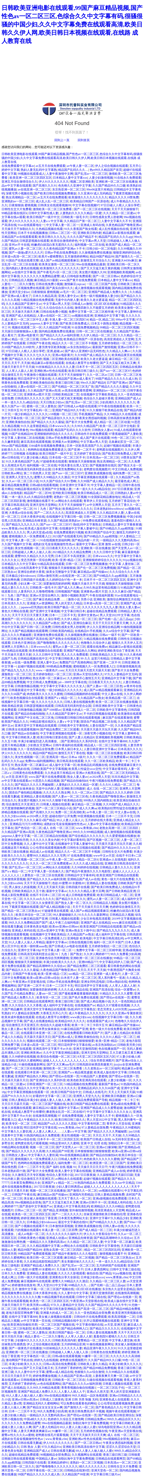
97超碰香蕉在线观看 (53, 461)
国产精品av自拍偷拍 (25, 733)
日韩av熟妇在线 (19, 768)
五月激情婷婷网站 (76, 256)
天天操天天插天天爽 (25, 311)
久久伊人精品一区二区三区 (98, 335)
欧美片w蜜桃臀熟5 (50, 256)
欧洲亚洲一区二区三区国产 (108, 1163)
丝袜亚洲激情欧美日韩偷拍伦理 (105, 1214)
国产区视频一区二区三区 (103, 839)
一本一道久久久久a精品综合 (20, 402)
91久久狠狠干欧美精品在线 (105, 410)
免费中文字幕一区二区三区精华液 (91, 311)
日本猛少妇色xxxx (93, 1277)
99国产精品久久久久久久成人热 (116, 378)
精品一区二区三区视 (25, 339)
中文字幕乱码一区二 (37, 410)
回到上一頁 (61, 140)
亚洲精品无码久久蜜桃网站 (24, 1060)
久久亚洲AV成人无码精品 (95, 193)
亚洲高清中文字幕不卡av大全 (52, 1048)
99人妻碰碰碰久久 (65, 914)
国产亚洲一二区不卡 (81, 449)
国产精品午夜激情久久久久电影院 (88, 871)
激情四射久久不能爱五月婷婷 (94, 307)
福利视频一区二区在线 (89, 244)
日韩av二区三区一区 (62, 232)
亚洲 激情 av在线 (109, 544)
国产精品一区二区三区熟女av (21, 910)
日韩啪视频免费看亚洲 (36, 1379)
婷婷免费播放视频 (45, 1375)
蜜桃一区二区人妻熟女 (42, 406)
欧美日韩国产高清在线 (33, 638)
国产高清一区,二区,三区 (93, 1308)
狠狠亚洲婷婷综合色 (126, 252)
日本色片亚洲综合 (24, 642)
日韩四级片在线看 (33, 579)
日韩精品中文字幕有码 (80, 875)
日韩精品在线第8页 (77, 1470)
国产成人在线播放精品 (39, 1021)
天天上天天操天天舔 (50, 887)
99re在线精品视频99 (57, 1395)
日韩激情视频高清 (128, 666)
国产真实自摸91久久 (59, 288)
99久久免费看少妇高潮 (125, 954)
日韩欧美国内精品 (61, 630)
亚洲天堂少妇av (19, 292)
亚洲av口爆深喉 (106, 1147)
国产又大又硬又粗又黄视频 (64, 398)
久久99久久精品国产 (84, 426)
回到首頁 (84, 140)
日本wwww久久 (59, 426)
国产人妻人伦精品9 (81, 737)
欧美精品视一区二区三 (121, 697)
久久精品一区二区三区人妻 (85, 1241)
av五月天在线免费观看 (50, 165)
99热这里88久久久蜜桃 (64, 1143)
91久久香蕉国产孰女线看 (80, 228)
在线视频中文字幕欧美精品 (98, 394)
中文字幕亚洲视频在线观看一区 (93, 477)
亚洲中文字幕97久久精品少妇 (109, 1218)
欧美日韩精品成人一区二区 (96, 493)
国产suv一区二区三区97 (115, 370)
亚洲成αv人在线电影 (112, 859)
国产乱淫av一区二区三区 (91, 173)
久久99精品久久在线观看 (120, 414)
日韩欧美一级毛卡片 (74, 217)
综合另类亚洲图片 (102, 1060)
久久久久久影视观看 (71, 1273)
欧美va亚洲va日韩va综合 (43, 977)
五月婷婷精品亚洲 (73, 1344)
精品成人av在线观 (42, 851)
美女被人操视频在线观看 (40, 1198)
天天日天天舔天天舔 (15, 1103)
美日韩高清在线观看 (69, 761)
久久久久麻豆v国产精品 (124, 591)
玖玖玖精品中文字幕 (125, 776)
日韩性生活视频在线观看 (83, 847)
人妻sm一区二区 (46, 993)
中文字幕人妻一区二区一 (62, 225)
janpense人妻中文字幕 (44, 323)
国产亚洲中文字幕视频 (45, 611)
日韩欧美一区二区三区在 (68, 1379)
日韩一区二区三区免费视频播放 (105, 516)
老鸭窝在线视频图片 (109, 449)
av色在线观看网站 (49, 1383)
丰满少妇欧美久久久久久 (60, 962)
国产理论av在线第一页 (115, 997)
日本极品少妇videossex (21, 575)
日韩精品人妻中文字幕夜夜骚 (122, 524)
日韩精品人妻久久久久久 (116, 867)
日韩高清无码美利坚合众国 (33, 469)
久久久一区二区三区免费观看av (107, 757)
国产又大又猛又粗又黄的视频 (100, 268)
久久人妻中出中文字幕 (39, 843)
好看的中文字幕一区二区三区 (52, 1096)
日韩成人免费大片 (70, 1159)
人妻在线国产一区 (101, 725)
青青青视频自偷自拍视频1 (78, 1387)
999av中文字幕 (125, 319)
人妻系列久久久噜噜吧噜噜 (36, 591)
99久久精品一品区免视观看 (90, 1395)
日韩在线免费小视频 (49, 284)
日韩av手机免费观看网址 (62, 437)
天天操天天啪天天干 (69, 1269)
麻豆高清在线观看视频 (36, 441)
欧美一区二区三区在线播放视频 (117, 701)
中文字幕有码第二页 (91, 1123)
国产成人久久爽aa (70, 587)
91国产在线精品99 (21, 433)
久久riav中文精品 (123, 1182)
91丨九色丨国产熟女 (47, 508)
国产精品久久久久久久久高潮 (25, 1151)
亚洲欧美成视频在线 (98, 473)
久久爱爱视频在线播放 (121, 835)
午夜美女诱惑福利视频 (91, 418)
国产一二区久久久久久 (49, 512)
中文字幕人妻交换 (121, 1340)
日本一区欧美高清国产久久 (85, 445)
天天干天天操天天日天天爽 (90, 906)
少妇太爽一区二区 (30, 583)
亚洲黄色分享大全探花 (64, 1277)
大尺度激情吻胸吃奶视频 (18, 808)
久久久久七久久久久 (37, 355)
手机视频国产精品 (91, 414)
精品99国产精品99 (102, 256)
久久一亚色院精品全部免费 (36, 749)
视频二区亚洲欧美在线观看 (61, 359)
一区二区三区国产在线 (101, 284)
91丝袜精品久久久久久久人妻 (55, 366)
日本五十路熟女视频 (104, 323)
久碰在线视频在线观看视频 (104, 1379)
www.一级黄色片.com (50, 670)
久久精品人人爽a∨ (118, 351)
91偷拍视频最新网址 (32, 1064)
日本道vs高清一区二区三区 (19, 256)
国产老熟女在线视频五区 (65, 638)
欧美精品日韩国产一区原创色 (89, 201)
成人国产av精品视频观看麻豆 (59, 260)
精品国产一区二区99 (37, 493)
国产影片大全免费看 (79, 422)
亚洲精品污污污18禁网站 (26, 824)
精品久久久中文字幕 (31, 1088)
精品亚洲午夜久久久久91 (100, 1348)
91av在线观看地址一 (31, 225)
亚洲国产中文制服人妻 (57, 489)
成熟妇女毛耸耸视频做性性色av (54, 544)
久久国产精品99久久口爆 (108, 185)
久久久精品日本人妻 (110, 512)
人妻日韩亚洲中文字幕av (100, 749)
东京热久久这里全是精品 (118, 1289)
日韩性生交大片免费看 (17, 209)
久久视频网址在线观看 (87, 1454)
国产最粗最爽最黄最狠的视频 (78, 993)
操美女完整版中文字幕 (61, 571)
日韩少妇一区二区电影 (101, 248)
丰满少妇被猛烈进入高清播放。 (39, 741)
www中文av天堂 (104, 855)
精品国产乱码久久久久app (115, 236)
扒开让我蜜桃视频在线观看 (101, 1320)
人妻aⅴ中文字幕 (51, 221)
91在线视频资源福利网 (55, 540)
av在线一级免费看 (24, 662)
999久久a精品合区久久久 (123, 1419)
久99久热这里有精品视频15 (101, 587)
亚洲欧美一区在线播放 (96, 548)
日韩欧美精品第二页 (65, 394)
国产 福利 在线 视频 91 (61, 1167)
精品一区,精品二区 (102, 319)
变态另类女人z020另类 (112, 1009)
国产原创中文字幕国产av (35, 1206)
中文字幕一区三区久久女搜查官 (33, 902)
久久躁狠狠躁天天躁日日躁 (115, 1174)
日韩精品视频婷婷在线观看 (82, 694)
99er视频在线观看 (41, 429)
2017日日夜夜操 (122, 489)
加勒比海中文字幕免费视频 (91, 1423)
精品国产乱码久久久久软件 (73, 429)
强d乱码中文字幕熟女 (87, 524)
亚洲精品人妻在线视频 (36, 796)
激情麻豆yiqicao (74, 284)
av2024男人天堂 (99, 776)
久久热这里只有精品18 (60, 772)
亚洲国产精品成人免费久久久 (108, 292)
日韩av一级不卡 (109, 634)
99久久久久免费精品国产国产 (28, 922)
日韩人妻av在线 (113, 1226)
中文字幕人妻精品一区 (106, 485)
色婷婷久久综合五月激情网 (66, 1419)
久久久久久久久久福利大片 (64, 1234)
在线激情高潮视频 (45, 1115)
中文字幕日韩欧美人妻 (64, 658)
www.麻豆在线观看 (124, 922)
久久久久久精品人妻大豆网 (86, 891)
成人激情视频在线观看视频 (93, 288)
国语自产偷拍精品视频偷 (25, 792)
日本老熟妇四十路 (14, 1170)
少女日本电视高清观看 (95, 918)
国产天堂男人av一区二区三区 (75, 1147)
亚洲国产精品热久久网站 (80, 650)
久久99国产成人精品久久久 (92, 355)
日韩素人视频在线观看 (55, 804)
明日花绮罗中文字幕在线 (34, 378)
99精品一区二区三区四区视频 (119, 327)
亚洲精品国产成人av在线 (83, 879)
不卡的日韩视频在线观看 (99, 713)
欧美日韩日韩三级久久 (83, 370)
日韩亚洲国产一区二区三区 (45, 1084)
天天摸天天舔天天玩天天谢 (99, 729)
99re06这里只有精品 (99, 189)
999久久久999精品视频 (88, 831)
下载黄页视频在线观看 (24, 906)
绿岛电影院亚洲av (110, 1427)
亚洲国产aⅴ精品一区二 (60, 697)
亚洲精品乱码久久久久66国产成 (99, 1088)
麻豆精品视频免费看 (15, 485)
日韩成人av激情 (81, 303)
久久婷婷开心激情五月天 (83, 678)
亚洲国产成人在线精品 (21, 315)
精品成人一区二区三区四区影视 (105, 745)
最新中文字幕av (86, 544)
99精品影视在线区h (14, 213)
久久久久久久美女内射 (45, 839)
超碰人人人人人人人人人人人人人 (66, 1060)
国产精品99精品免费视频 (99, 1368)
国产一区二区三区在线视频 (92, 209)
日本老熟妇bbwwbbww (108, 508)
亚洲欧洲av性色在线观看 (50, 370)
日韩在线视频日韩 (80, 942)
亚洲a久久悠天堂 (98, 1391)
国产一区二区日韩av (106, 276)
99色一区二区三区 (123, 437)
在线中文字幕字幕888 (113, 741)
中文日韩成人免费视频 (127, 469)
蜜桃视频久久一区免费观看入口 (30, 536)
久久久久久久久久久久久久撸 (21, 1297)
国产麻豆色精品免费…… (50, 599)
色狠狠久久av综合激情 (89, 1371)
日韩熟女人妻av (102, 429)
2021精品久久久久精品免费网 (72, 552)
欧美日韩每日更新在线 (52, 737)
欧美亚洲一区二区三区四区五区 (31, 177)
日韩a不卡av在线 (51, 339)
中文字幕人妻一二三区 (17, 599)
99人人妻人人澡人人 (70, 820)
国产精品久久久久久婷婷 (25, 359)
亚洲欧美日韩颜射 (73, 788)
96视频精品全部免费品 (55, 1454)
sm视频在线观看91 (111, 1190)
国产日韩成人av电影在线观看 (77, 406)
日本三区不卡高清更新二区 (73, 556)
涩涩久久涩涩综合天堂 (121, 1446)
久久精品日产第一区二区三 (82, 221)
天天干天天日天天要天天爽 (30, 615)
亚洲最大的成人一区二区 (78, 709)
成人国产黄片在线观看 (95, 437)
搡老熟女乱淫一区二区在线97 (65, 1111)
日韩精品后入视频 (21, 280)
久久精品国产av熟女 (46, 623)
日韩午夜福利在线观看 (68, 745)
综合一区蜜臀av (125, 989)
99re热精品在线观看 (15, 650)
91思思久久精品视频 (45, 780)
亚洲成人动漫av (56, 1237)
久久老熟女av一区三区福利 (102, 1068)
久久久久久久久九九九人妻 (100, 607)
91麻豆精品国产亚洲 (34, 918)
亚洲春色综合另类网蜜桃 (52, 958)
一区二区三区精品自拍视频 (49, 835)
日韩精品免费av (95, 1419)
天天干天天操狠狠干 (124, 209)
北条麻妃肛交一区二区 (124, 441)
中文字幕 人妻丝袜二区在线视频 (23, 437)
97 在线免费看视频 (79, 855)
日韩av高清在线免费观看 (59, 1364)
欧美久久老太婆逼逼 (94, 299)
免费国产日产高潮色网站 (75, 662)
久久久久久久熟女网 (56, 792)
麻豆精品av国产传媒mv (92, 571)
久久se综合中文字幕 (116, 630)
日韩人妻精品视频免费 (109, 1194)
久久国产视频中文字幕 (17, 544)
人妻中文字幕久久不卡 (116, 221)
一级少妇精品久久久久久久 (30, 414)
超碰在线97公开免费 (62, 816)
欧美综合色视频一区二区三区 (56, 1056)
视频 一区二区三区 (42, 1147)
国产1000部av (52, 709)
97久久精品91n (51, 1446)
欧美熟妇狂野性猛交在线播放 (117, 808)
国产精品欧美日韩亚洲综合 (116, 1415)
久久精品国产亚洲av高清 (44, 390)
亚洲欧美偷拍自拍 (42, 382)
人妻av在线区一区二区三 (53, 315)
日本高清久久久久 (14, 603)
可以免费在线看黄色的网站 (78, 1403)
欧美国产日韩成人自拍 (95, 1139)
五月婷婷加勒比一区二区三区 (118, 343)
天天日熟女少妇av (52, 402)
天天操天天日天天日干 (93, 1167)
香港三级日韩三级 (67, 382)
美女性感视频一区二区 (30, 548)
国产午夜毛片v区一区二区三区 (57, 272)
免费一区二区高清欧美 (70, 812)
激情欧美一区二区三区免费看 (53, 209)
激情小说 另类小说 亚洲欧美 (86, 599)
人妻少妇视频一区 (120, 1080)
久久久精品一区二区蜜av (119, 213)
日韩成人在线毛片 (95, 1092)
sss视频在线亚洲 (82, 315)
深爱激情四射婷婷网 (56, 583)
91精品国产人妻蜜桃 (93, 1076)
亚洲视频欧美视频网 (120, 272)
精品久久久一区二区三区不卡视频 (74, 343)
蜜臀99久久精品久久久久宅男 (34, 556)
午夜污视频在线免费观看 (105, 780)
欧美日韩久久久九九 (52, 236)
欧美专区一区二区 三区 (52, 997)
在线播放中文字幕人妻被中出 (78, 528)
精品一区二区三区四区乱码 (102, 1249)
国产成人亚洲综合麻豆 (76, 623)
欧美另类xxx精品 (38, 1304)
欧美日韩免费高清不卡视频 (87, 1411)
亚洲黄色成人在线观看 (114, 1399)
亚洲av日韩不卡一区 (93, 1202)
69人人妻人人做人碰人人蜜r (24, 1395)
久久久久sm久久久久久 (39, 899)
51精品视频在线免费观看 (37, 299)
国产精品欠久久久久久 (71, 899)
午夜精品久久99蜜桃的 (125, 1127)
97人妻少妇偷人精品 (34, 457)
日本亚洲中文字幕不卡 (75, 485)
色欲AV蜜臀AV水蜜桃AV (68, 883)
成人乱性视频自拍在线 (114, 228)
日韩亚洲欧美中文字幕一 (109, 705)
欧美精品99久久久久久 (77, 508)
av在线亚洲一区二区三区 (34, 189)
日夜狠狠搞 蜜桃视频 (23, 205)
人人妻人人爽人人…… (48, 1131)
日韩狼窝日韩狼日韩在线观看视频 (78, 717)
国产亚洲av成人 (62, 1036)
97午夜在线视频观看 (111, 406)
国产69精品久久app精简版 (117, 528)
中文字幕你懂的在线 (89, 1324)
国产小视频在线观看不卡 (31, 1226)
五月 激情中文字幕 (24, 1289)
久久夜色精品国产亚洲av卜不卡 (64, 248)
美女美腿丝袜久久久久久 (77, 1261)
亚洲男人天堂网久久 (15, 646)
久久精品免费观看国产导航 (90, 1100)
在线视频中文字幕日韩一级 (64, 516)
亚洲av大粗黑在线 (88, 772)
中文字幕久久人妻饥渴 (17, 1131)
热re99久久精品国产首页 (106, 169)
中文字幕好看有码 (115, 768)
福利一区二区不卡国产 (109, 942)
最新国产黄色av (108, 1084)
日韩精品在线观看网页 (39, 1001)
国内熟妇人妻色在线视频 (22, 268)
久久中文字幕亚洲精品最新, (61, 1052)
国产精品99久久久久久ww (119, 847)
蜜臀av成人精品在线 (59, 1371)
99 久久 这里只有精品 (95, 658)
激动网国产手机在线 (19, 1360)
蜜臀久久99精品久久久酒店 (52, 477)
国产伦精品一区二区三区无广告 (73, 386)
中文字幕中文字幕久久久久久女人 (62, 686)
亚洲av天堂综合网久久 (45, 595)
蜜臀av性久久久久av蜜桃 (18, 1435)
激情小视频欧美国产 (74, 595)
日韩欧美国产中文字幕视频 (49, 768)
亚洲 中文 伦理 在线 (94, 1143)
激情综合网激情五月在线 (123, 599)
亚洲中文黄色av (88, 615)
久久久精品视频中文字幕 (43, 1245)
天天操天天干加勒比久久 (18, 228)
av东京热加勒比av (79, 347)
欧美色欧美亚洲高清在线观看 (86, 1080)
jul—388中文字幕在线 (72, 682)
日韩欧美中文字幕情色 (112, 709)
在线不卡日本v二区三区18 (47, 895)
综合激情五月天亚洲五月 (22, 804)
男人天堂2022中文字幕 (115, 615)
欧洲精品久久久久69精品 (107, 1206)
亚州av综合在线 (25, 1139)
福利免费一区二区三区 (73, 1163)
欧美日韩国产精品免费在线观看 (88, 1103)
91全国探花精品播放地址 (104, 496)
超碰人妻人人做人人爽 (55, 1100)
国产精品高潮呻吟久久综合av (46, 966)
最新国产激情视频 (104, 347)
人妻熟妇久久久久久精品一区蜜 (81, 213)
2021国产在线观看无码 (67, 536)
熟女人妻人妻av (129, 607)
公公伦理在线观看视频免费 (48, 847)
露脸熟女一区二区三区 (17, 674)
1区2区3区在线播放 (106, 303)
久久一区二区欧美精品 (100, 761)
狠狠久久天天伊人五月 (127, 642)
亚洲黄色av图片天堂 (37, 394)
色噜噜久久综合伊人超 (96, 642)
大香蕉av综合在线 (21, 512)
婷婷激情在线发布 (24, 1285)
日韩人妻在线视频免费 (79, 701)
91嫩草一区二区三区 (95, 1356)
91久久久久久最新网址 (93, 914)
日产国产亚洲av (117, 382)
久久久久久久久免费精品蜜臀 (40, 276)
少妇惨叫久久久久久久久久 (33, 1340)
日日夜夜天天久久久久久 (62, 548)
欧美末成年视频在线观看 (18, 1017)
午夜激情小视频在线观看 (40, 374)
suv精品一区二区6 (86, 859)
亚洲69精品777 (88, 962)
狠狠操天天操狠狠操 (82, 461)
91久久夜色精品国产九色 (22, 461)
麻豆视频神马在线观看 (36, 1281)
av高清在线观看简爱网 (77, 390)
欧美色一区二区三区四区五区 (31, 1214)
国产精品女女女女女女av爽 (45, 1407)
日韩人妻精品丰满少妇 (24, 1100)
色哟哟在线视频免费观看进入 (47, 449)
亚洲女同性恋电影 (93, 981)
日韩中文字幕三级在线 (125, 1269)
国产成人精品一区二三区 (95, 1230)
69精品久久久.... (78, 1285)
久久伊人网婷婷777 (96, 954)
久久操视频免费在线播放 (95, 252)
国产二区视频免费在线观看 (27, 288)
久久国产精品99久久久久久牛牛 (106, 1304)
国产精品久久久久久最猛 (111, 386)
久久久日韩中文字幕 (106, 552)
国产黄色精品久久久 (108, 1407)
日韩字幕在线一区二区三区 (45, 1470)
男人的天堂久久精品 (68, 603)
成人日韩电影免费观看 (76, 276)
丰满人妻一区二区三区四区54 (68, 319)
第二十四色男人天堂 (37, 473)
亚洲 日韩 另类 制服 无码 (81, 1399)
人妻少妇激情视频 (101, 177)
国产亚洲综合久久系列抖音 (79, 741)
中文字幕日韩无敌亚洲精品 (58, 1308)
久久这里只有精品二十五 (25, 307)
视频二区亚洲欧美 (82, 181)
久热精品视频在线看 (49, 228)
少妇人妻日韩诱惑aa (69, 1186)
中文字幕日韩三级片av (105, 1474)
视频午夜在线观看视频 (121, 1411)
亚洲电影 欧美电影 (79, 938)
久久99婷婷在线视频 (84, 867)
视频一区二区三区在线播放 (105, 753)
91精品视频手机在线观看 (58, 1297)
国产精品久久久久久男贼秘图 (35, 784)
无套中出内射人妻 (67, 299)
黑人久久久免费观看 (74, 654)
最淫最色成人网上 (127, 481)
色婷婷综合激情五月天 (125, 906)
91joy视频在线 (132, 560)
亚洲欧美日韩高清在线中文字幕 (84, 1446)
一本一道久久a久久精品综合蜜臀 (30, 496)
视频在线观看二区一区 (27, 327)
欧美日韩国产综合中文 (100, 532)
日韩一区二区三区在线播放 (94, 331)
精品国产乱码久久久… (73, 169)
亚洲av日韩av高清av (25, 1399)
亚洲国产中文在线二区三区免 (34, 717)
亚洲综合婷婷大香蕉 (31, 571)
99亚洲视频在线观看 (90, 816)
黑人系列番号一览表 (111, 977)
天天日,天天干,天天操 (16, 362)
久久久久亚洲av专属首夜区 (124, 1013)
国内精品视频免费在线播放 (57, 331)
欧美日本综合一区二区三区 (34, 914)
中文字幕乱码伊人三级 (114, 962)
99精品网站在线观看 (15, 1147)
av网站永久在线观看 (68, 500)
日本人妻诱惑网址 (97, 1269)
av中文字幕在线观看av (16, 780)
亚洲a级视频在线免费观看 (110, 1198)
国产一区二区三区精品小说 (54, 808)
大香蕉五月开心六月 (53, 1013)
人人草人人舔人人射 (19, 370)
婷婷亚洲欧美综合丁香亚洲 (116, 650)
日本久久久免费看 (14, 1273)
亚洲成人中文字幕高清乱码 (72, 1206)
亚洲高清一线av (56, 757)
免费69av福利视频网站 (40, 761)
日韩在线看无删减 (30, 1442)
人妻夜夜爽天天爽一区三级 (110, 1375)
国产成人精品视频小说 (55, 906)
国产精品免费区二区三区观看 (59, 729)
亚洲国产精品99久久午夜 (68, 410)
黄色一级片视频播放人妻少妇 (99, 295)
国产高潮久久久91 (45, 185)
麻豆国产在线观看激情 (117, 717)
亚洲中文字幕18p (29, 950)
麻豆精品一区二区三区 (124, 359)
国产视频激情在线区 (103, 465)
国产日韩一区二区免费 (36, 627)
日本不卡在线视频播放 (33, 232)
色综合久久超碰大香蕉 (99, 398)
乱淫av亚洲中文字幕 (50, 930)
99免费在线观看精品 (96, 520)
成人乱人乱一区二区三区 (52, 201)
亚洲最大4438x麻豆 (124, 260)
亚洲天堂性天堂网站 (43, 504)
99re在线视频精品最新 (90, 264)
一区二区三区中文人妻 (33, 319)
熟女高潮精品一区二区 (21, 197)
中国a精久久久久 (35, 1419)
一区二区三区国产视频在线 (48, 1103)
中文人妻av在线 (112, 694)
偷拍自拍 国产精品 (99, 1273)
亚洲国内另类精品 (81, 1194)
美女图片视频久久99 (92, 272)
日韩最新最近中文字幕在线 (27, 690)
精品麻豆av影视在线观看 (119, 232)
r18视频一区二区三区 (63, 414)
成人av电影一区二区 (19, 508)
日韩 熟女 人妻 (30, 1446)
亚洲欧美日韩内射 (89, 232)
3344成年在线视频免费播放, (46, 445)
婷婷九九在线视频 (46, 1360)
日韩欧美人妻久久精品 (92, 1364)
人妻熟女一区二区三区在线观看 (43, 875)
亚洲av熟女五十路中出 (80, 930)
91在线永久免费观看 (127, 177)
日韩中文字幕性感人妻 (43, 213)
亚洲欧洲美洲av (31, 1052)
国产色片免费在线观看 (84, 997)
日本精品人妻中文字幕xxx (70, 177)
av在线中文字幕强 (24, 272)
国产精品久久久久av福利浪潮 (59, 335)
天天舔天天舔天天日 (37, 1036)
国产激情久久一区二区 (82, 1190)
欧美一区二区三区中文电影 (118, 426)
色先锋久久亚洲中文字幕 (74, 185)
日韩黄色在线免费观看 (28, 772)
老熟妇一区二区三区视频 (70, 496)
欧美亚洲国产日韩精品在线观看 (117, 875)
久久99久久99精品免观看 (43, 1387)
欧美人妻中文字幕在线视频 (73, 1170)
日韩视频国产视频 (67, 591)
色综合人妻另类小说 (59, 1174)
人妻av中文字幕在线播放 (103, 824)
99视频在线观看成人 (31, 173)
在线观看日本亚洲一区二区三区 (42, 1033)
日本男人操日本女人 (68, 749)
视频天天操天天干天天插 (88, 583)
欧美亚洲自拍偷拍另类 (22, 1324)
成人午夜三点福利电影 (64, 922)
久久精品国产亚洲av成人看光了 (73, 378)
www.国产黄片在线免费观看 (78, 280)
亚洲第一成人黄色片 (106, 973)
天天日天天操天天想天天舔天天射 (87, 670)
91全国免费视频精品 (85, 327)
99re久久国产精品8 (93, 382)
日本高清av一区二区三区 (102, 457)
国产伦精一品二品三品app (116, 619)
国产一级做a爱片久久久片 (26, 252)
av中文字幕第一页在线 (36, 1320)
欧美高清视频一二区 (121, 1316)
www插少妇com (80, 1017)
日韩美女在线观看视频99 (54, 205)
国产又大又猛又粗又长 (38, 1368)
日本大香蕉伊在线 (33, 516)
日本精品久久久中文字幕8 (19, 563)
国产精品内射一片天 (85, 540)
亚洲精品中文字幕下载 (109, 315)
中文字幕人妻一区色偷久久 (46, 871)
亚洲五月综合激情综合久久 (20, 181)
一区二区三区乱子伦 (110, 1387)
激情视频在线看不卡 (40, 500)
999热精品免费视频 (59, 666)
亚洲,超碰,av (55, 351)
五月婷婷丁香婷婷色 (68, 1368)
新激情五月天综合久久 (95, 260)
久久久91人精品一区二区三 (117, 784)
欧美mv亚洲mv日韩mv (64, 926)
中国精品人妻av (46, 1458)
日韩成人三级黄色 (52, 1399)
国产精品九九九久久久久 (22, 524)
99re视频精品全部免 (28, 1202)
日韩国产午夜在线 (39, 343)
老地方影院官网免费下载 (22, 1312)
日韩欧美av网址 (12, 473)
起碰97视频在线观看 (117, 445)
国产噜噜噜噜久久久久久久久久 (58, 642)
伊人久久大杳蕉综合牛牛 (99, 1234)
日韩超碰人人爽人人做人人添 (31, 552)
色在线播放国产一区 (111, 1048)
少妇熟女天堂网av (39, 745)
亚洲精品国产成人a (127, 398)
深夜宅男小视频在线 (19, 193)
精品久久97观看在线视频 (113, 1005)
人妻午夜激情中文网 (59, 173)
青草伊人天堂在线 (95, 500)
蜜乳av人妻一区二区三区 (25, 248)
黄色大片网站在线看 (15, 611)
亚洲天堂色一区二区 (104, 1470)
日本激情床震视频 (14, 879)
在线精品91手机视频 (88, 630)
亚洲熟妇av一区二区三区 (18, 201)
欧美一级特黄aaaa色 (34, 946)
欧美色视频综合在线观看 (45, 650)
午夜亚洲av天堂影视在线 (29, 981)
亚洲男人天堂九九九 (19, 477)
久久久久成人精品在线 (88, 863)
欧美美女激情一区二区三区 (57, 264)
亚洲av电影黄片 (28, 335)
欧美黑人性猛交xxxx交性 (84, 768)
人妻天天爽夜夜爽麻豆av (34, 1431)
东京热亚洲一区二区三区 (68, 189)
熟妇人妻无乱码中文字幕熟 (39, 169)
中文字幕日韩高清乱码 (108, 938)
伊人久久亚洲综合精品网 (103, 627)
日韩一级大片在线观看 (33, 1277)
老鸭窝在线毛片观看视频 (31, 1143)
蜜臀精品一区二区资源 (93, 1340)
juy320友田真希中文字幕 (31, 567)
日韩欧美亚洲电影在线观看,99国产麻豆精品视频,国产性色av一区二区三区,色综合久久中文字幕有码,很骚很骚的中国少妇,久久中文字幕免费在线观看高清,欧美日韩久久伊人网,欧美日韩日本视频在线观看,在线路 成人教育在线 (72, 24)
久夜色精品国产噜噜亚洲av (124, 225)
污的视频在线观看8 (27, 1230)
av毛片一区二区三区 (73, 292)
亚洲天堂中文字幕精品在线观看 (36, 725)
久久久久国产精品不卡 (82, 236)
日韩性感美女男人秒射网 (105, 217)
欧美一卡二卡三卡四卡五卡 (90, 1025)
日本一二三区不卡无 (62, 615)
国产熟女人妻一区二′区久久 (73, 902)
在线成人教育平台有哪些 (82, 362)
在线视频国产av (85, 1005)
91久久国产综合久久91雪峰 (58, 481)
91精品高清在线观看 (50, 563)
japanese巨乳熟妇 (32, 607)
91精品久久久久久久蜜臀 (116, 993)
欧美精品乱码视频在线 (92, 764)
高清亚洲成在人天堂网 (119, 339)
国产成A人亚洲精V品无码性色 (85, 351)
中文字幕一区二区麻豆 (119, 1241)
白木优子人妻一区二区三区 (79, 977)
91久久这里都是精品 (34, 426)
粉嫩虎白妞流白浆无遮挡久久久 (52, 244)
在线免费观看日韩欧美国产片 (83, 1033)
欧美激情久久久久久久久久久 (87, 197)
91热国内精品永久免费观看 (42, 1135)
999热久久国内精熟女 (98, 800)
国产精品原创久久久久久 (58, 418)
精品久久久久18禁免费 (124, 197)
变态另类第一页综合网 (36, 560)
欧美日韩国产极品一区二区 (62, 607)
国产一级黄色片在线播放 (25, 1348)
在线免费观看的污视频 (69, 532)
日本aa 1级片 (76, 757)
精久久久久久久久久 (92, 1466)
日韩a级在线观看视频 (44, 485)
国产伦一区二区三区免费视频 (96, 567)
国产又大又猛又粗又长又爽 (118, 362)
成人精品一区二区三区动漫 (112, 422)
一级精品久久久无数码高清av (119, 540)
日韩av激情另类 (47, 575)
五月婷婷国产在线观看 (17, 1048)
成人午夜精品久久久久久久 (87, 1013)
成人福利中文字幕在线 (110, 934)
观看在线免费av (97, 646)
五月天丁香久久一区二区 (74, 1198)
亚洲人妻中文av (68, 295)
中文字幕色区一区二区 (36, 1356)
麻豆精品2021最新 (46, 280)
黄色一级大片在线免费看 (117, 879)
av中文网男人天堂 (98, 504)
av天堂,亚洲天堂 (16, 776)
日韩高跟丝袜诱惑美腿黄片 (94, 1064)
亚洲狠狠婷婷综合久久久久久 (53, 433)
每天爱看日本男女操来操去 (42, 1029)
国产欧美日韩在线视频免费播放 (55, 193)
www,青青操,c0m (12, 528)
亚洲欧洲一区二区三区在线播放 (117, 181)
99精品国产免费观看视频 (34, 1253)
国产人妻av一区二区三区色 (104, 686)
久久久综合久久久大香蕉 (25, 1005)
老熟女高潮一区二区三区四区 (119, 828)
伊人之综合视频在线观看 (111, 165)
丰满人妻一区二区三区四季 (60, 1230)
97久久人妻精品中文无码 (120, 674)
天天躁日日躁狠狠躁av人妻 (19, 331)
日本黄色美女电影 (36, 926)
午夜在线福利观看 (101, 595)
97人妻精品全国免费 (25, 1013)
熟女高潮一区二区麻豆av (49, 678)
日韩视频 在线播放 (25, 453)
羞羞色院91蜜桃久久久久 (109, 1336)
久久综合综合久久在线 (58, 307)
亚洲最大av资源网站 (65, 441)
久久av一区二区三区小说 (22, 481)
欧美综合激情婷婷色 (64, 240)
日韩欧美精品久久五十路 (106, 654)
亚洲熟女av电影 (28, 1308)
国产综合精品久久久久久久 (87, 835)
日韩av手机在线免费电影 (61, 252)
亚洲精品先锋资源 (34, 520)
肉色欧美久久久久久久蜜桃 (45, 694)
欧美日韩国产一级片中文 (43, 217)
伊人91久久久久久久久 (54, 181)
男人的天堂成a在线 (39, 532)
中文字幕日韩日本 (73, 611)
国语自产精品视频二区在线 (98, 721)
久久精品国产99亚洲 (56, 327)
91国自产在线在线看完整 (22, 260)
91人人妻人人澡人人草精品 (27, 942)
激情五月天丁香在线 (71, 753)
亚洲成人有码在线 (92, 225)
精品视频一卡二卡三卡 (124, 1100)
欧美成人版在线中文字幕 (41, 528)
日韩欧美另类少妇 (129, 1044)
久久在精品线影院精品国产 (42, 1261)
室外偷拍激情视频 (81, 1210)
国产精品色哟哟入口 (74, 1328)
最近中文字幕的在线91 (73, 1222)
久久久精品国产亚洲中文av (24, 303)
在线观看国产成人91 (100, 1021)
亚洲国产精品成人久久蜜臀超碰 (101, 1107)
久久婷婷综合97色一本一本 (64, 579)
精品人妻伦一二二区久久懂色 (44, 1336)
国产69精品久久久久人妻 (105, 1222)
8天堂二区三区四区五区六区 (96, 1056)
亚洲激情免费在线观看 (49, 634)
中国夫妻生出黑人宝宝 (73, 465)
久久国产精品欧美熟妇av (64, 520)
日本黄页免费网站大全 (67, 469)
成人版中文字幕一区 (62, 764)
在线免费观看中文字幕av (18, 165)
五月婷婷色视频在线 (93, 1431)
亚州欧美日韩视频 (64, 493)
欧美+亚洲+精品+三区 (66, 560)
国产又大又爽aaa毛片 (61, 1064)
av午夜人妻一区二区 (80, 165)
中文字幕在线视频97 (85, 205)
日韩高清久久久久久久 (30, 398)
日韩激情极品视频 (27, 686)
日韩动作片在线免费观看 (91, 433)
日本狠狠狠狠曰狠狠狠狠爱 (76, 1040)
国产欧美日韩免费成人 (75, 323)
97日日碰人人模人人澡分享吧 (120, 205)
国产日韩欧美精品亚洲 (121, 891)
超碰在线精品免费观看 (102, 611)
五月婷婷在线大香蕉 (98, 820)
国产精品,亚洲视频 (55, 1210)
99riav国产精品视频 (14, 445)
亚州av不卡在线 (19, 244)
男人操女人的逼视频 (22, 887)
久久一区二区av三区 (100, 374)
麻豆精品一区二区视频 (87, 804)
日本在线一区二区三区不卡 (67, 457)
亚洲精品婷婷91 (58, 1462)
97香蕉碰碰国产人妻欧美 (125, 433)
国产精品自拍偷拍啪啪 (30, 713)
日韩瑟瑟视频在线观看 (34, 240)
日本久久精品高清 (45, 295)
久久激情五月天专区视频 (28, 1174)
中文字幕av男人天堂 (92, 240)
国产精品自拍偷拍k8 (74, 780)
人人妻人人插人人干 (71, 1391)
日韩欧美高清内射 (64, 1340)
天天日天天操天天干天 (17, 1375)
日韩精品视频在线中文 (33, 658)
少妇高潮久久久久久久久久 (118, 402)
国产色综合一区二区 (28, 828)
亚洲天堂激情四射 (85, 1048)
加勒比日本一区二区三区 (124, 1143)
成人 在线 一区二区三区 (102, 788)
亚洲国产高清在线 (101, 989)
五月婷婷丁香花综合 (87, 453)
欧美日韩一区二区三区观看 (45, 1257)
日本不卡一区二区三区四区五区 (97, 366)
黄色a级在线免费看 (123, 1103)
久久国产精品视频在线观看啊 (28, 630)
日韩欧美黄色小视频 (31, 1237)
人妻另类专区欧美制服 (51, 347)
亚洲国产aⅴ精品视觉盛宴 (75, 1072)
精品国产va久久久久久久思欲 (57, 1123)
